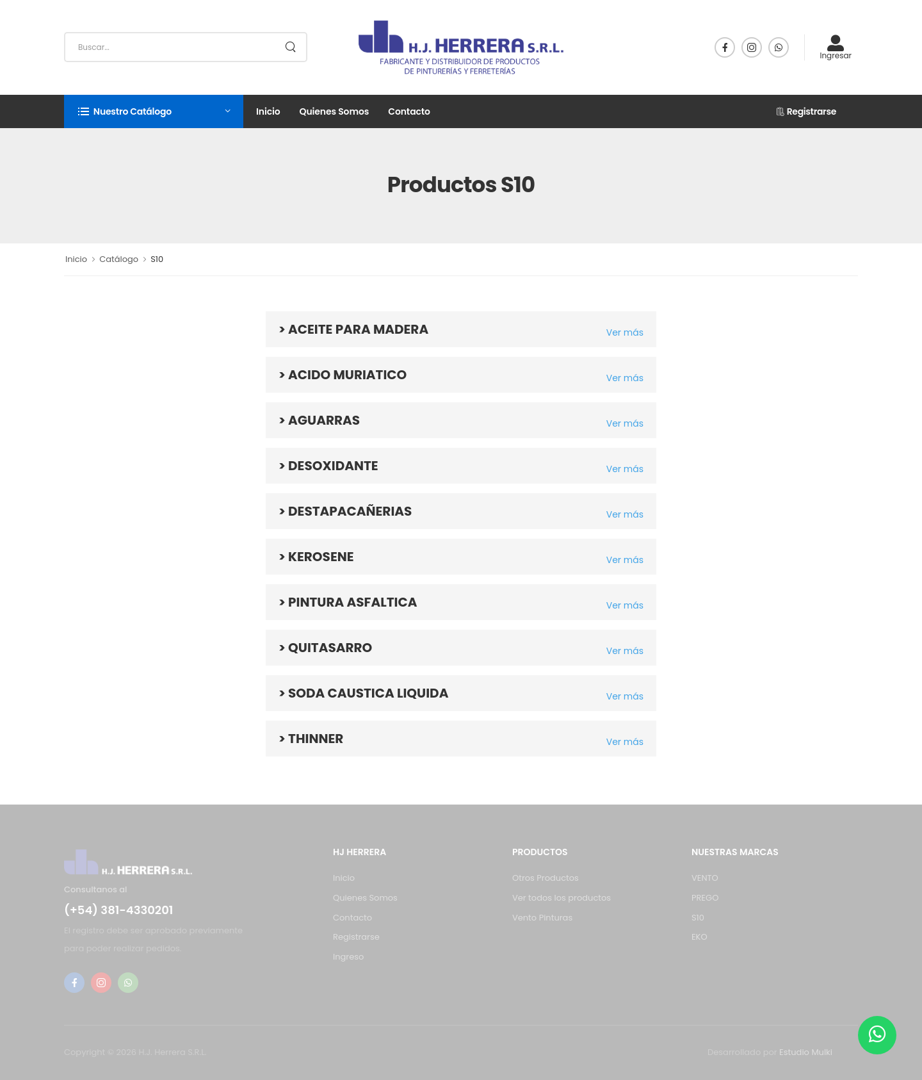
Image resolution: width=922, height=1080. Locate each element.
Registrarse (806, 111)
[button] (153, 111)
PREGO (704, 898)
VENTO (704, 878)
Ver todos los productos (561, 898)
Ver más (624, 332)
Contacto (409, 111)
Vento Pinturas (542, 918)
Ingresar (836, 47)
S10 (697, 918)
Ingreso (348, 957)
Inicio (268, 111)
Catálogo (118, 259)
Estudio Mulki (805, 1052)
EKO (699, 937)
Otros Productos (545, 878)
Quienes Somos (334, 111)
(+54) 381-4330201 (118, 910)
